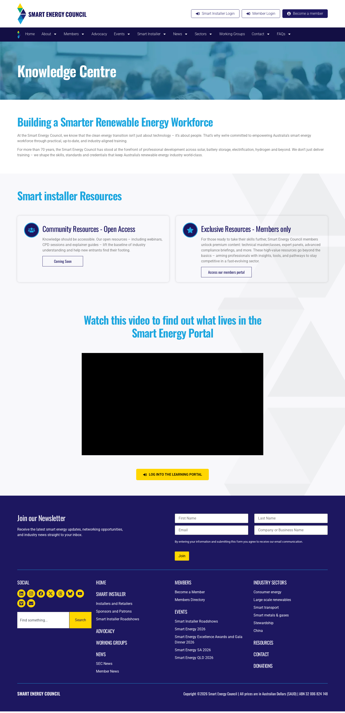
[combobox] (43, 622)
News (180, 34)
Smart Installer (151, 34)
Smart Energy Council (38, 695)
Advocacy (99, 34)
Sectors (203, 34)
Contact (261, 34)
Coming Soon (62, 261)
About (49, 34)
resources (263, 644)
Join (181, 557)
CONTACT (261, 655)
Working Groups (232, 34)
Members (74, 34)
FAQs (284, 34)
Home (30, 34)
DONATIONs (263, 667)
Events (122, 34)
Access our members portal (226, 272)
